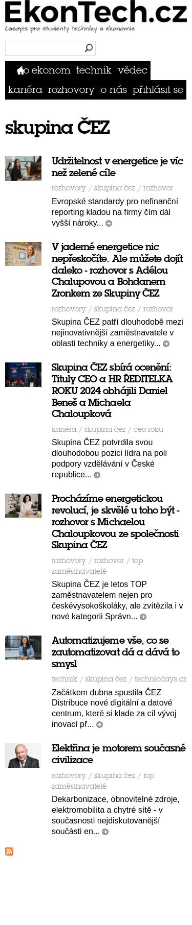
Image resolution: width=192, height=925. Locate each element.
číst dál (108, 223)
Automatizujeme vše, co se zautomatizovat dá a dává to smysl (115, 652)
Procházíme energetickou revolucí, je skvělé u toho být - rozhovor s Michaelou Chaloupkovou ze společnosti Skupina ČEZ (116, 521)
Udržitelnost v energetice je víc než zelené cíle (117, 167)
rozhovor (158, 188)
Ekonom (51, 70)
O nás (114, 89)
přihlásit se (158, 89)
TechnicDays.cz (160, 679)
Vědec (132, 70)
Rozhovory (71, 89)
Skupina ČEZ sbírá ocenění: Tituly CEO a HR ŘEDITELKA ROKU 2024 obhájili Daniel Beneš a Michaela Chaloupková (112, 390)
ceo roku (148, 429)
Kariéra (25, 89)
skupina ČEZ (114, 188)
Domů (23, 70)
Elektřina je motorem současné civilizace (118, 754)
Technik (94, 70)
